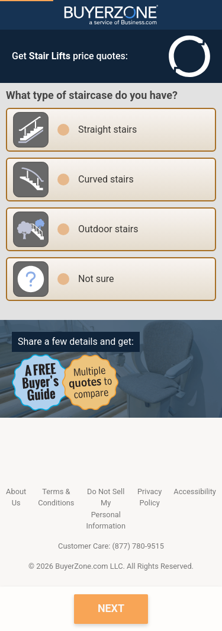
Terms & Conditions (56, 497)
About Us (16, 497)
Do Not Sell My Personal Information (105, 508)
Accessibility (194, 491)
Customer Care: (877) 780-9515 (111, 546)
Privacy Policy (149, 497)
